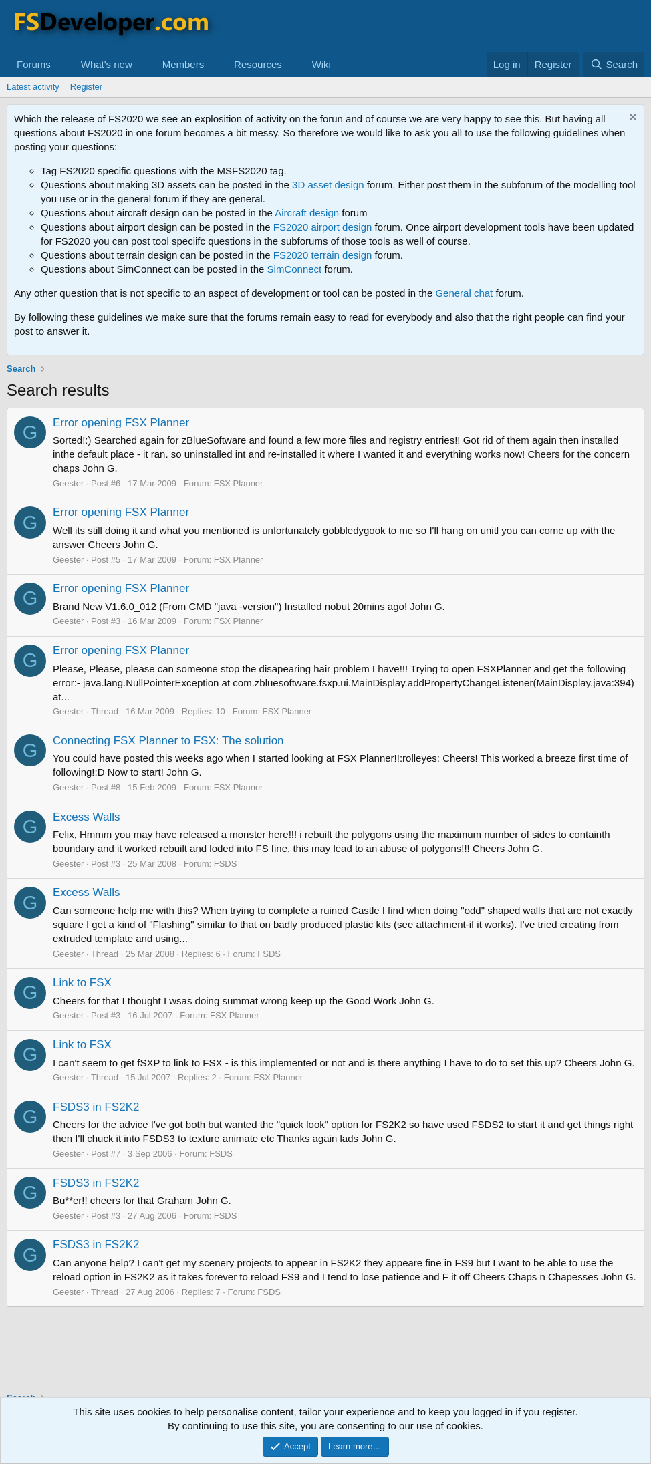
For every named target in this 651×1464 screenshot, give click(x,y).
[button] (61, 64)
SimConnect (294, 269)
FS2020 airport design (322, 227)
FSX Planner (238, 483)
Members (183, 64)
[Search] (613, 64)
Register (86, 87)
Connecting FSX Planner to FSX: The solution (168, 740)
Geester (68, 483)
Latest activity (33, 87)
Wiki (321, 64)
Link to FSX (82, 982)
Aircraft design (307, 212)
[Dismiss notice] (631, 119)
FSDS (225, 864)
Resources (258, 64)
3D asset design (328, 184)
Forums (34, 64)
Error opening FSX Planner (121, 422)
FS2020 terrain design (322, 255)
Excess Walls (86, 817)
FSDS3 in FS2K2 (96, 1107)
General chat (464, 293)
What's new (106, 64)
